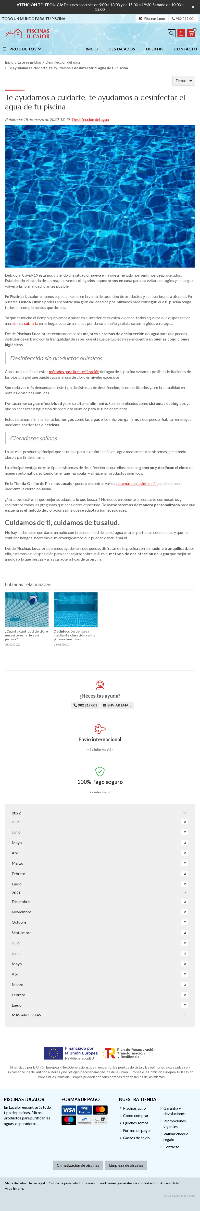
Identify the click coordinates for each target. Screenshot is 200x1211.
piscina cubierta (25, 323)
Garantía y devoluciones (174, 1111)
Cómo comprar (136, 1115)
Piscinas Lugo (134, 1108)
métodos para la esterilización (74, 371)
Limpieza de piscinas (126, 1165)
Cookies (88, 1183)
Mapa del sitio (15, 1183)
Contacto (171, 1146)
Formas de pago (136, 1130)
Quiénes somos (136, 1122)
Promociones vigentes (174, 1123)
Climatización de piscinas (78, 1165)
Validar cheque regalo (175, 1136)
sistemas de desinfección (137, 483)
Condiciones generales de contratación (128, 1183)
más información (100, 750)
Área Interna (15, 1188)
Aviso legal (37, 1183)
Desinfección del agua (90, 119)
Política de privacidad (64, 1183)
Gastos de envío (136, 1137)
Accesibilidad (170, 1183)
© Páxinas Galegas (179, 1196)
